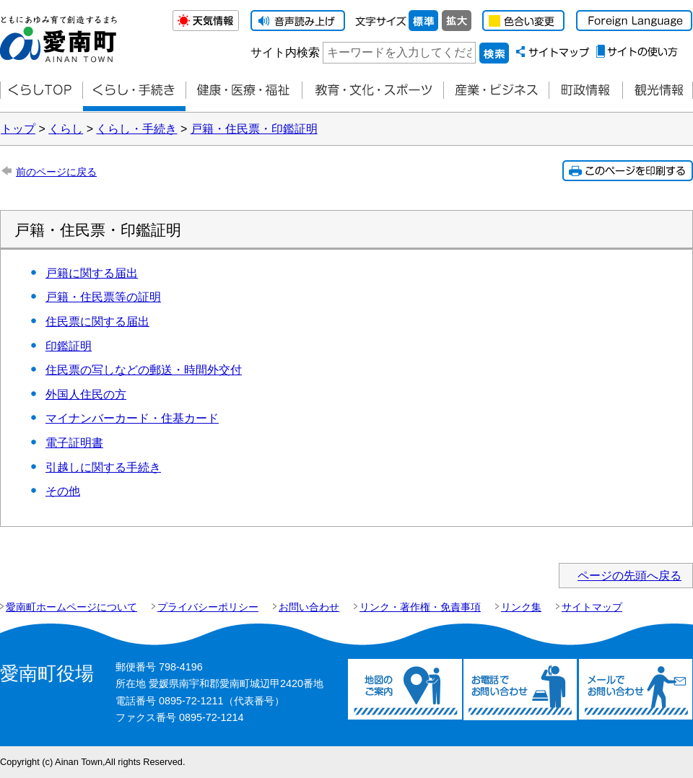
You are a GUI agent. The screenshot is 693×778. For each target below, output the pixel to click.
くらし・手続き (136, 129)
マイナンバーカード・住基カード (132, 418)
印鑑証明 (68, 346)
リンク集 (521, 607)
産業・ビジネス (496, 90)
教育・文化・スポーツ (372, 90)
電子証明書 (74, 443)
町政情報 (585, 90)
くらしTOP (41, 90)
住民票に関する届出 (97, 321)
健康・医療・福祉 (244, 90)
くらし (65, 129)
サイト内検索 (285, 52)
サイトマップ (592, 607)
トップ (18, 129)
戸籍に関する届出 (91, 273)
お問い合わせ (309, 607)
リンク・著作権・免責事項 (420, 607)
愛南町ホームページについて (71, 607)
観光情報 (657, 90)
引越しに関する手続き (103, 467)
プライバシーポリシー (207, 607)
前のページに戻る (56, 172)
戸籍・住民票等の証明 (103, 297)
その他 (62, 491)
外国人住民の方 (85, 394)
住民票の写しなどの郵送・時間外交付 (143, 370)
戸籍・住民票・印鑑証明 (254, 129)
